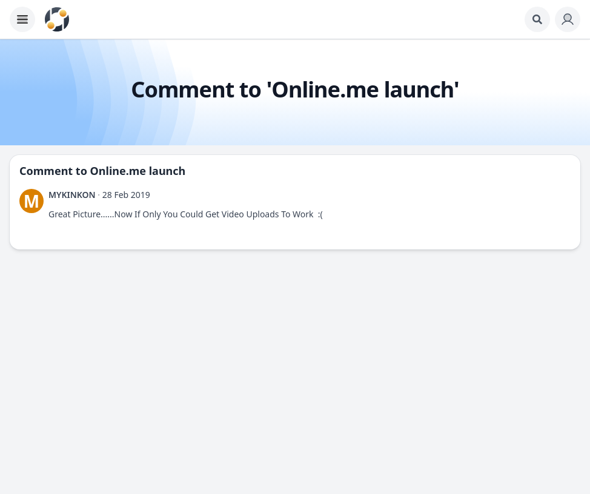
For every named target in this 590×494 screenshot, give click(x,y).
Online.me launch (138, 170)
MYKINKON (72, 194)
